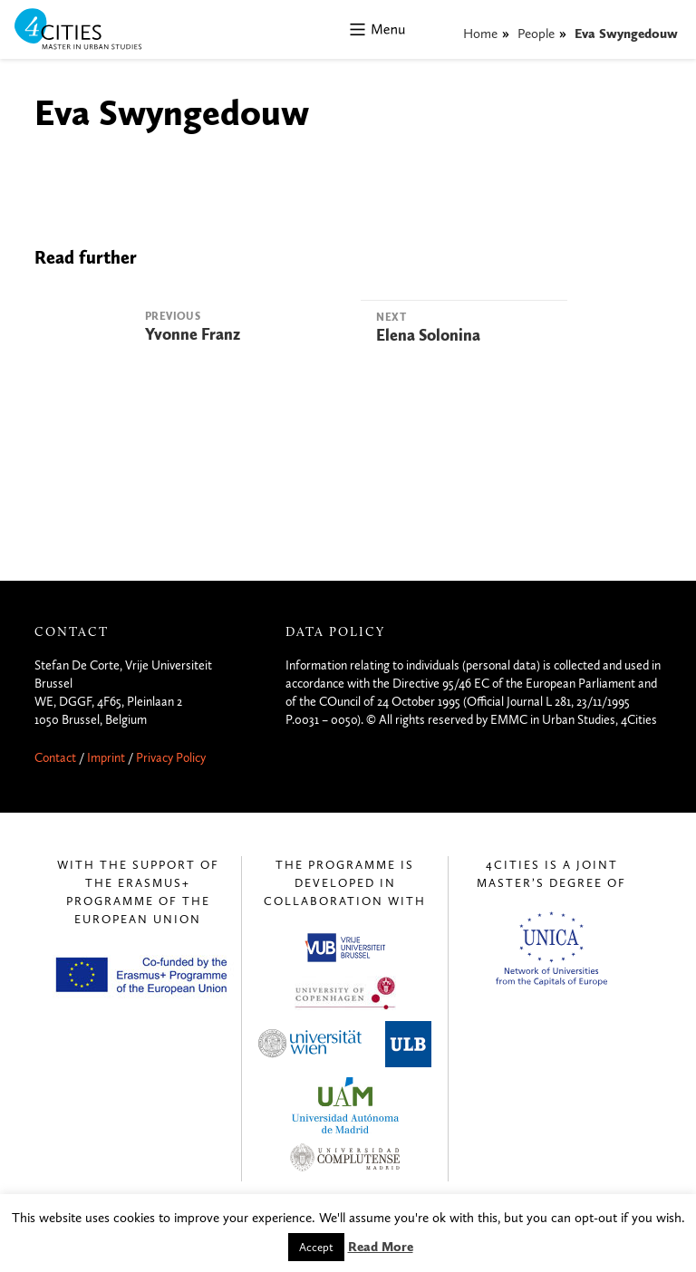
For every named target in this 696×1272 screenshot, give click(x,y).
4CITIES (91, 30)
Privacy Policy (171, 758)
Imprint (106, 758)
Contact (55, 758)
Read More (380, 1246)
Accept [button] (316, 1247)
